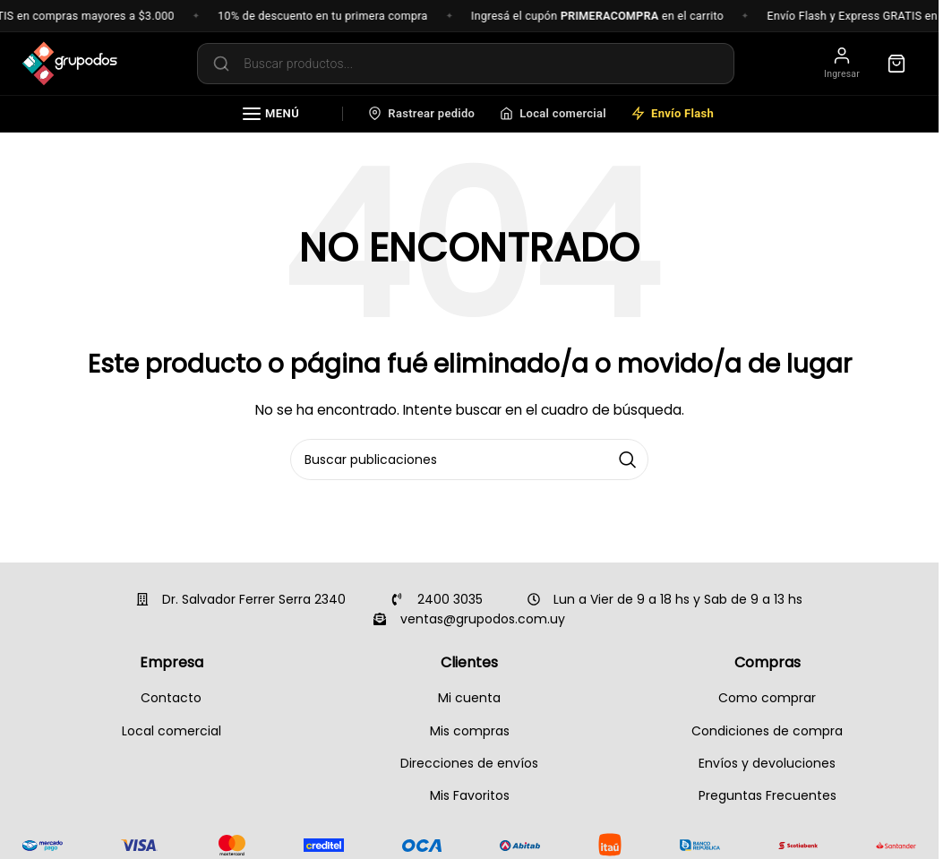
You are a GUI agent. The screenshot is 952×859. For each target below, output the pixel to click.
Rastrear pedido (421, 114)
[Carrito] (896, 63)
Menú (271, 114)
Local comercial (553, 114)
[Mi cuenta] (842, 64)
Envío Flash (672, 114)
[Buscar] (469, 459)
